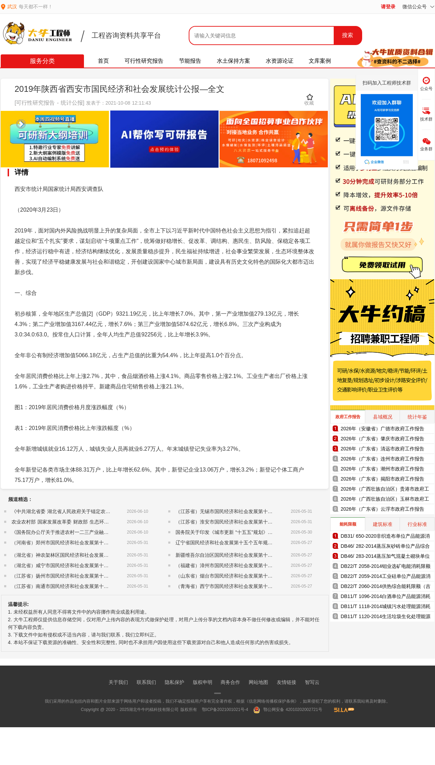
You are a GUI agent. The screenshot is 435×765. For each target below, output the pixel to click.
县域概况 (382, 417)
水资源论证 (279, 61)
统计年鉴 (417, 417)
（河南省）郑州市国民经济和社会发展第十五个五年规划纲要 (77, 542)
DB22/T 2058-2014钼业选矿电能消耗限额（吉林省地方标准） (385, 567)
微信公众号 (418, 6)
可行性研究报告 (144, 61)
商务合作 (230, 682)
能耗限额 (348, 524)
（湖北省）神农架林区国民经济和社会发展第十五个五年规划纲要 (81, 555)
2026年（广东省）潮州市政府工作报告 (382, 469)
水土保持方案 (233, 61)
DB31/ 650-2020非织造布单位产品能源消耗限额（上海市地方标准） (385, 537)
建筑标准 (382, 524)
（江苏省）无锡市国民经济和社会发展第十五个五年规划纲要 (241, 511)
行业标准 (417, 524)
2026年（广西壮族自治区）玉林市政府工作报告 (385, 500)
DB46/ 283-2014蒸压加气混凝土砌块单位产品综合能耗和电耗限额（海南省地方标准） (385, 557)
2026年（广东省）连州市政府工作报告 (382, 458)
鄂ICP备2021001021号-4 (225, 709)
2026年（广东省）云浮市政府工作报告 (382, 509)
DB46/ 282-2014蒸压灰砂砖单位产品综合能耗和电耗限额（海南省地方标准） (385, 547)
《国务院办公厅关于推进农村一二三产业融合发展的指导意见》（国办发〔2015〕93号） (107, 532)
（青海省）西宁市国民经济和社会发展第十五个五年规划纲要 (241, 586)
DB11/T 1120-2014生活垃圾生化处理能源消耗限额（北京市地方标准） (385, 618)
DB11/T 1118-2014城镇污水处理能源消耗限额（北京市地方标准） (385, 608)
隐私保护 (174, 682)
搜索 (347, 35)
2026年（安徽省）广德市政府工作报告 (382, 428)
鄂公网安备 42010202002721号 (287, 709)
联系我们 (146, 682)
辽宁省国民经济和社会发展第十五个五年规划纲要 (229, 542)
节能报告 (190, 61)
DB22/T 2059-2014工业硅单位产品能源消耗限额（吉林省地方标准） (385, 577)
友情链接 (286, 682)
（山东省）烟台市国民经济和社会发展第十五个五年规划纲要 (241, 576)
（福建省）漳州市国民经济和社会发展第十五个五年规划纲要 (241, 565)
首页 (103, 61)
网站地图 (258, 682)
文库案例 (320, 61)
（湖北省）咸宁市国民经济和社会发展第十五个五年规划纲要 (77, 565)
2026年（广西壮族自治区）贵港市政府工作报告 (385, 490)
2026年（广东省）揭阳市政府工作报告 (382, 479)
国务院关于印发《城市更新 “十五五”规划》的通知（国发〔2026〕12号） (254, 532)
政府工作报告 (347, 416)
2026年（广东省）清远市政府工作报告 (382, 448)
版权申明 (202, 682)
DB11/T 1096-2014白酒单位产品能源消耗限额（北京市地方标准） (385, 597)
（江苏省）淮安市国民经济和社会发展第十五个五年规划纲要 (241, 522)
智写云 (312, 682)
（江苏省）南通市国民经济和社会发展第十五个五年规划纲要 (77, 586)
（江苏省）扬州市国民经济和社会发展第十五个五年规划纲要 (77, 576)
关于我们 (118, 682)
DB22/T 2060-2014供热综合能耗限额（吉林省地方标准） (385, 587)
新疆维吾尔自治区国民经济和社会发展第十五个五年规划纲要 (241, 555)
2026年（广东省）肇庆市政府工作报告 (382, 438)
